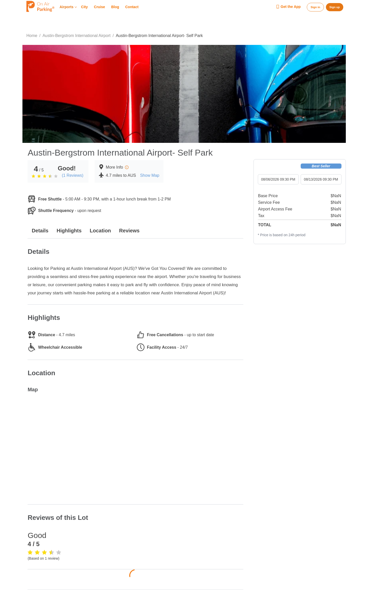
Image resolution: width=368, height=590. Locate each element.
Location (100, 230)
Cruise (99, 7)
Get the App (288, 7)
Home (32, 35)
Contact (131, 7)
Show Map (149, 175)
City (84, 7)
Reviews (129, 230)
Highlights (69, 230)
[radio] (33, 176)
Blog (115, 7)
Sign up (334, 7)
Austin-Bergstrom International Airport (77, 35)
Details (40, 230)
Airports (68, 7)
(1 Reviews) (72, 175)
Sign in (315, 7)
